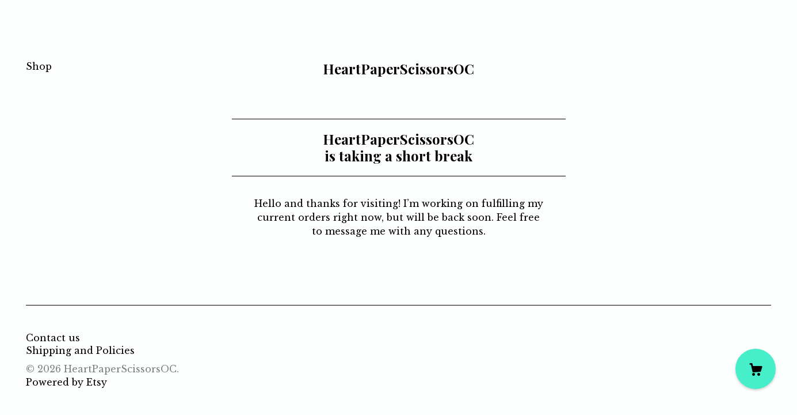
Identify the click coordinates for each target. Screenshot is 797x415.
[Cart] (755, 369)
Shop (39, 66)
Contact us (53, 338)
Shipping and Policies (80, 350)
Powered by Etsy (66, 382)
